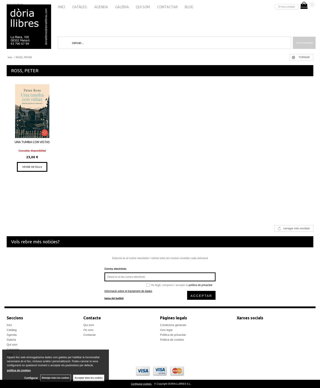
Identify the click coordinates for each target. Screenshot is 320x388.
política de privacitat (200, 285)
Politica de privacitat (173, 334)
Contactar (167, 7)
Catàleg (79, 7)
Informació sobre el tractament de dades (128, 291)
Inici (61, 7)
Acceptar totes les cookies (89, 378)
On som (88, 330)
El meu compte (286, 6)
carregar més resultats (296, 228)
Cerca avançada (304, 42)
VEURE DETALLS (32, 167)
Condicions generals (173, 325)
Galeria (122, 7)
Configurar (31, 378)
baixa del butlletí (114, 298)
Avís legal (166, 330)
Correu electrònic (115, 268)
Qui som (143, 7)
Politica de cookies (172, 339)
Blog (189, 7)
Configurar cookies (141, 383)
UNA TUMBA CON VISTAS (32, 142)
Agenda (101, 7)
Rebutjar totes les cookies (55, 378)
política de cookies (19, 370)
